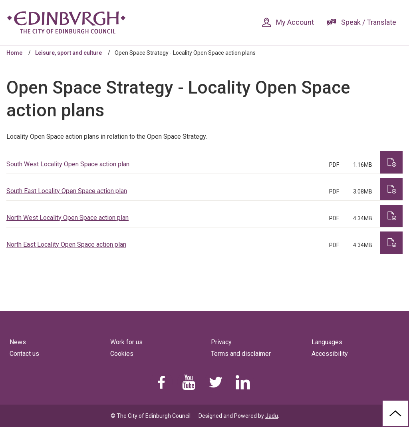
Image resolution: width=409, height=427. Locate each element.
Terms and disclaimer (241, 353)
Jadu (271, 416)
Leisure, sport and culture (68, 53)
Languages (327, 342)
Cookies (121, 353)
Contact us (24, 353)
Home (14, 53)
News (18, 342)
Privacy (221, 342)
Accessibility (330, 353)
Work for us (126, 342)
